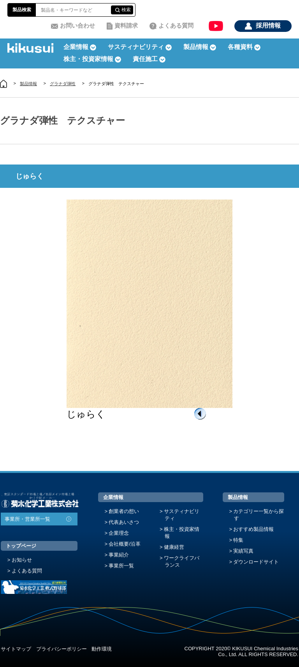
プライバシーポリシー (61, 649)
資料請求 (126, 25)
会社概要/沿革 (125, 544)
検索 (126, 9)
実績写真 (243, 551)
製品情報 (28, 83)
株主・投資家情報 (181, 532)
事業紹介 (119, 555)
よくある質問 (175, 25)
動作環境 (101, 649)
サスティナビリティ (136, 47)
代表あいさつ (124, 522)
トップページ (21, 546)
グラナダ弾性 (63, 83)
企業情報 (113, 497)
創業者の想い (124, 511)
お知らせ (22, 560)
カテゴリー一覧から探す (258, 514)
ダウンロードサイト (256, 562)
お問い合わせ (77, 25)
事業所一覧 (121, 566)
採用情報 (268, 25)
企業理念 (119, 533)
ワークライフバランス (181, 561)
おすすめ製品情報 (253, 529)
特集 (238, 540)
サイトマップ (16, 649)
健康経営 (174, 547)
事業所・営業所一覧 (27, 519)
